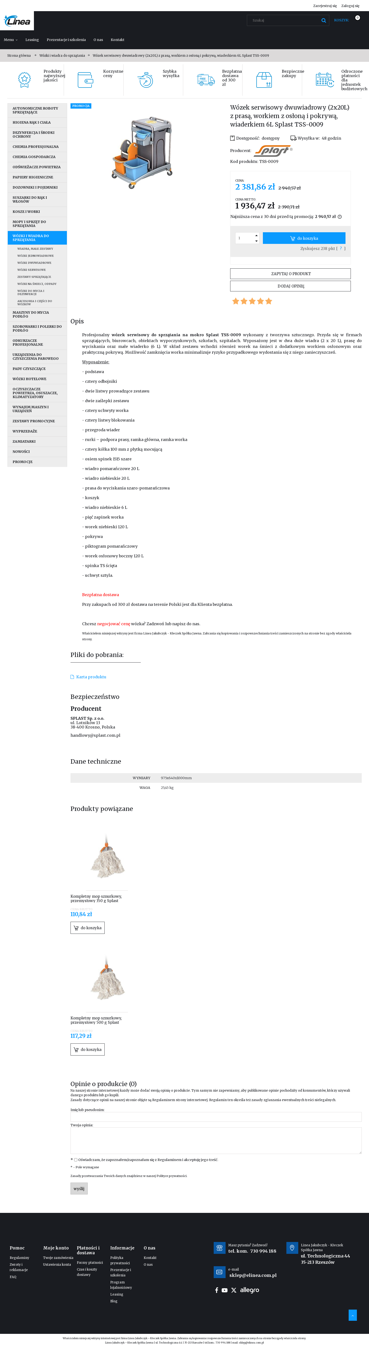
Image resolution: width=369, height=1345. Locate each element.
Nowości (21, 451)
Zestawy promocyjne (34, 421)
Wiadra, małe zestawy (35, 248)
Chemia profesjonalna (36, 146)
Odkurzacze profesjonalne (28, 342)
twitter (234, 1290)
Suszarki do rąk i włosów (30, 199)
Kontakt (150, 1258)
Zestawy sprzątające (34, 277)
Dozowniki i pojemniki (35, 187)
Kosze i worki (26, 211)
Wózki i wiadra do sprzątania (31, 238)
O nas (148, 1265)
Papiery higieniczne (33, 177)
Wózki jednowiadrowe (35, 255)
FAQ (13, 1277)
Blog (114, 1301)
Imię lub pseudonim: (87, 1110)
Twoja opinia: (82, 1125)
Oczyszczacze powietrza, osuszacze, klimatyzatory (35, 393)
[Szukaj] (323, 20)
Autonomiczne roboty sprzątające (35, 110)
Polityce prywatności (172, 1176)
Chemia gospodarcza (34, 157)
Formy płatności (90, 1263)
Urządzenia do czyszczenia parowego (36, 356)
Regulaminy (19, 1258)
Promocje (22, 462)
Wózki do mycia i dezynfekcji (30, 292)
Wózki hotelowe (29, 379)
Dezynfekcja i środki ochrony (34, 134)
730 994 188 (263, 1251)
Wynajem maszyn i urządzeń (31, 409)
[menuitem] (11, 39)
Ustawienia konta (57, 1265)
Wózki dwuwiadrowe (34, 262)
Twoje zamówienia (58, 1258)
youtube (225, 1290)
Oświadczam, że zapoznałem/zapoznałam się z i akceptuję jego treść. (148, 1160)
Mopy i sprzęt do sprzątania (29, 224)
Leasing (116, 1294)
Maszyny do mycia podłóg (31, 314)
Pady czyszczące (29, 369)
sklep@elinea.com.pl (251, 1342)
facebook (216, 1290)
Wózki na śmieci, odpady (36, 284)
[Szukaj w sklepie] (289, 20)
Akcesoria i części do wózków (34, 302)
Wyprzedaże (25, 431)
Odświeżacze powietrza (37, 167)
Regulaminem (163, 1100)
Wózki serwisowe (31, 270)
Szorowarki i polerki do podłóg (37, 328)
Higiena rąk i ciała (32, 122)
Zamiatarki (24, 441)
